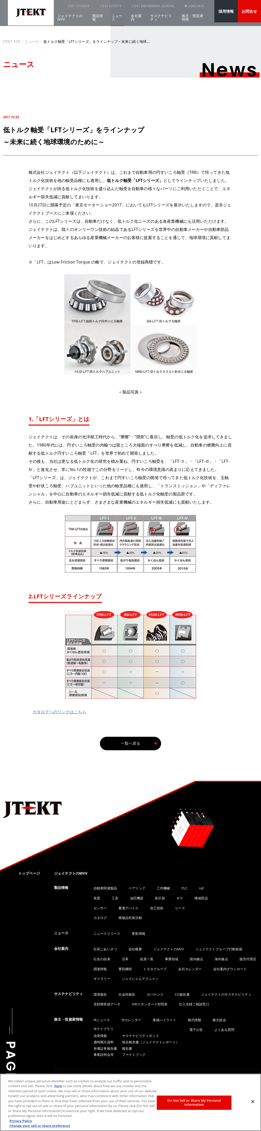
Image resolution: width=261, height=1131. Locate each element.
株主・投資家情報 (192, 20)
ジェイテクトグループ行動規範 (218, 949)
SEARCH (170, 9)
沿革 (125, 959)
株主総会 (219, 1020)
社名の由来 (102, 959)
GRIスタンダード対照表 (149, 1004)
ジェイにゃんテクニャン (140, 978)
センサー (100, 908)
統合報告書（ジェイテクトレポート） (150, 1042)
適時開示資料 (104, 1042)
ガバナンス (155, 994)
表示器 (160, 898)
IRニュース (102, 1020)
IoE (201, 888)
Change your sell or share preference (39, 1125)
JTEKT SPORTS (94, 7)
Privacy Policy (20, 1121)
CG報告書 (182, 994)
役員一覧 (146, 959)
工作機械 (163, 888)
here (58, 1086)
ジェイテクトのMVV (70, 20)
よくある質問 (224, 1029)
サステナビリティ (161, 20)
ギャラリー (102, 978)
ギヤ (179, 898)
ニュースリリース (107, 933)
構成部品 (201, 898)
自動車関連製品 (105, 888)
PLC (185, 888)
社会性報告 (127, 994)
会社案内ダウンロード (230, 969)
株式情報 (194, 1020)
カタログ (100, 917)
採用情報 (226, 11)
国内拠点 (196, 959)
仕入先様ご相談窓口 (194, 1004)
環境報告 (100, 994)
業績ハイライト (164, 1020)
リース (180, 908)
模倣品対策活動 (130, 917)
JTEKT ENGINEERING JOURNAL (131, 7)
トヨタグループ (155, 969)
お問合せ (249, 11)
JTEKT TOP (11, 41)
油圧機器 (136, 898)
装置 (97, 898)
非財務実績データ (107, 1004)
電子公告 (196, 1029)
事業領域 (171, 959)
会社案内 (136, 20)
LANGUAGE (195, 9)
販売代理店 (248, 959)
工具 (115, 898)
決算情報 (100, 1035)
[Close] (252, 1101)
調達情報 (100, 969)
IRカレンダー (131, 1020)
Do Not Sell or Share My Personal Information (194, 1102)
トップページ (29, 873)
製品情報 (97, 20)
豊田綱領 (125, 969)
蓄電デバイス (129, 908)
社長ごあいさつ (105, 949)
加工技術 (157, 908)
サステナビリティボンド (140, 1035)
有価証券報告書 (105, 1048)
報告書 (127, 1048)
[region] (130, 1102)
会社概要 (135, 949)
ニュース (117, 20)
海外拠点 (221, 959)
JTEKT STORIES (65, 7)
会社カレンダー (190, 969)
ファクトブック (134, 1054)
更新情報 (138, 933)
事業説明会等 (104, 1054)
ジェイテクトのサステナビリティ (226, 994)
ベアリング (136, 888)
